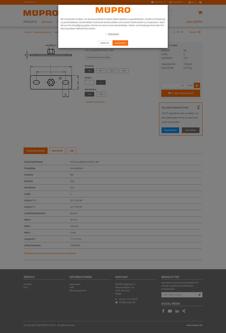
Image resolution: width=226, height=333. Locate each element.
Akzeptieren (120, 43)
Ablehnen (104, 43)
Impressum (113, 34)
